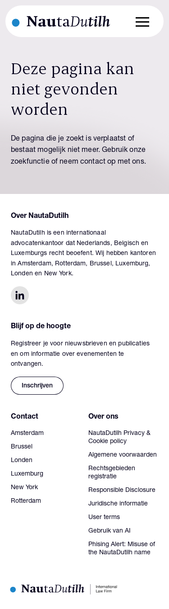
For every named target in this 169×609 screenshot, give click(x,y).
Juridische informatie (118, 504)
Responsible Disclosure (121, 490)
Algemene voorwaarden (122, 455)
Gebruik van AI (109, 531)
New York (24, 488)
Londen (21, 461)
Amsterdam (27, 433)
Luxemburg (27, 474)
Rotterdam (26, 501)
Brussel (21, 447)
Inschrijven (37, 386)
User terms (104, 518)
